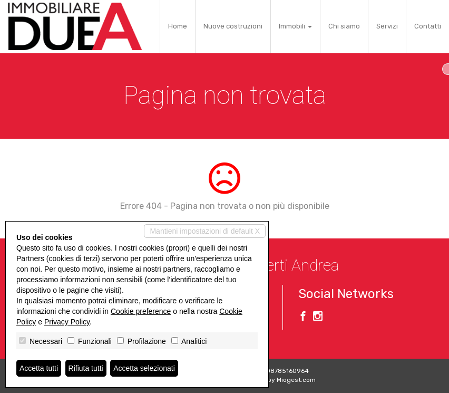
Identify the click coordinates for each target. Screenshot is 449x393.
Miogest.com (296, 380)
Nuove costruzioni (232, 26)
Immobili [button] (295, 26)
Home (177, 26)
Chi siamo (344, 26)
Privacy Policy (67, 322)
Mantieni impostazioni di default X (205, 231)
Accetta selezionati (144, 368)
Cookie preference (141, 311)
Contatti (427, 26)
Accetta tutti (38, 368)
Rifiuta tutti (86, 368)
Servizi (387, 26)
